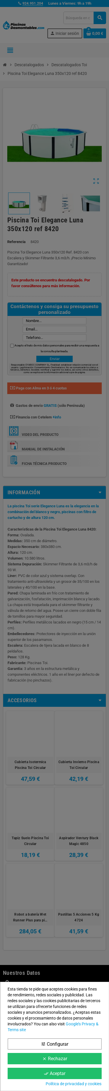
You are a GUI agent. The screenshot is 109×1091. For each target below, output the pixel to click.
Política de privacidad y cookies (73, 1083)
